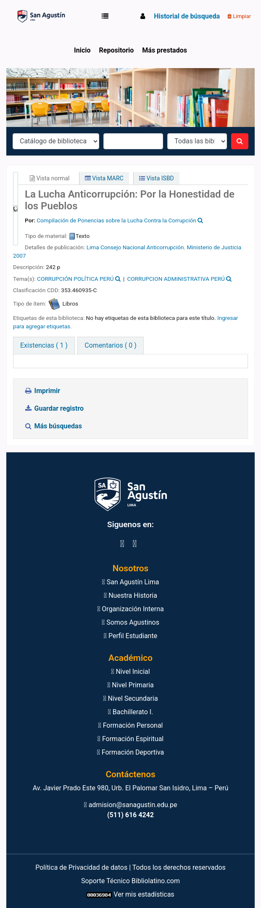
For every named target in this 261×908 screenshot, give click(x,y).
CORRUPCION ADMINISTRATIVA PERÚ (175, 278)
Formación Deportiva (130, 752)
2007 (19, 255)
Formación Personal (130, 725)
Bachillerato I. (130, 712)
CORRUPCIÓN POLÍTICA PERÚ (75, 278)
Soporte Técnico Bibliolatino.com (130, 881)
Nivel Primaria (130, 685)
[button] (106, 16)
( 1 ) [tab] (44, 345)
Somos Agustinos (130, 622)
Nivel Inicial (130, 672)
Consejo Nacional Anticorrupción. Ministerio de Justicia (170, 247)
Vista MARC (104, 178)
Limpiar (239, 16)
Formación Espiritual (130, 739)
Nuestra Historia (130, 595)
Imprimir (42, 391)
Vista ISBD (156, 178)
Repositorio (116, 50)
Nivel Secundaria (130, 698)
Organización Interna (130, 609)
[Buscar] (239, 141)
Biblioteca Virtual (36, 16)
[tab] (110, 345)
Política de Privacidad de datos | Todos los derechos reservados (130, 867)
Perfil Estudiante (130, 636)
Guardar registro (54, 408)
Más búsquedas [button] (54, 426)
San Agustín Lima (130, 582)
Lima (93, 247)
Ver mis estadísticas (143, 894)
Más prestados (164, 50)
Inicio (82, 50)
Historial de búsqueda (187, 16)
